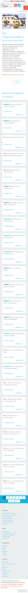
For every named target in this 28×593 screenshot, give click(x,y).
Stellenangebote (6, 571)
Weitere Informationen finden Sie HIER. (13, 74)
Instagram (5, 551)
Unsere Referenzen (7, 518)
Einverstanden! (22, 591)
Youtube (4, 554)
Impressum (5, 576)
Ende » (17, 501)
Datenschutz (5, 574)
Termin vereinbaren (7, 520)
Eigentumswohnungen (8, 535)
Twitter (4, 547)
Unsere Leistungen (7, 517)
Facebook (4, 545)
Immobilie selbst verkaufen (9, 515)
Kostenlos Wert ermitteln (8, 513)
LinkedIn (4, 553)
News (3, 565)
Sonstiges (4, 538)
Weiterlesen (19, 114)
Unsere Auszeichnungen (8, 564)
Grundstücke (5, 531)
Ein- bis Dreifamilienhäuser (9, 533)
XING (3, 549)
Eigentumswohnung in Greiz (13, 137)
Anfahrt (4, 569)
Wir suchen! (5, 524)
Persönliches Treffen (7, 522)
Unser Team (5, 562)
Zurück (17, 82)
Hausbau (4, 572)
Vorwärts (11, 501)
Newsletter (5, 567)
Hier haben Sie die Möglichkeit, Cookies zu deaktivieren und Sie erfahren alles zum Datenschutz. (12, 586)
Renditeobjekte (6, 536)
